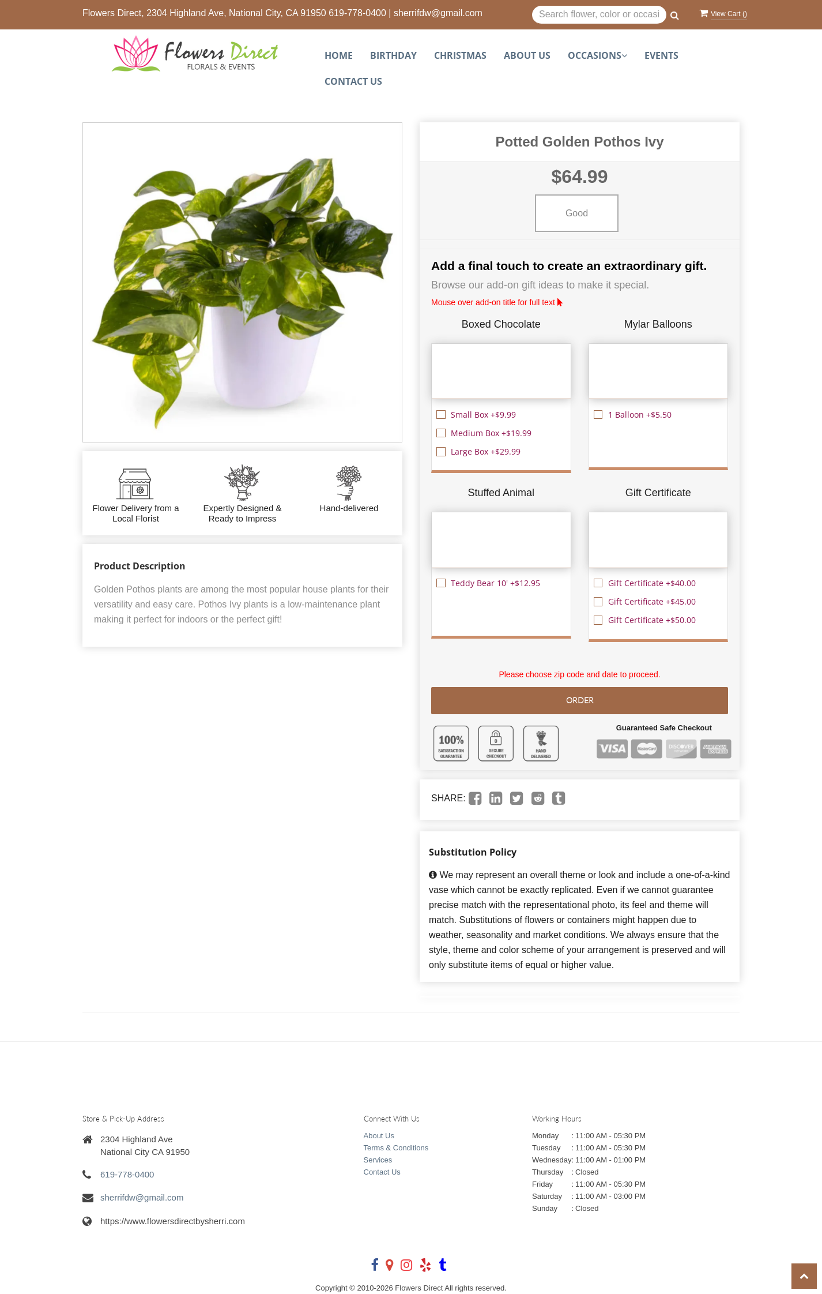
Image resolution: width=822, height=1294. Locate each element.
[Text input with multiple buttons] (599, 15)
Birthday (393, 55)
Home (339, 55)
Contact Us (353, 81)
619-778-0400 (357, 13)
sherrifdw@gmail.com (438, 13)
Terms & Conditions (396, 1147)
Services (378, 1160)
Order (580, 700)
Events (661, 55)
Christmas (460, 55)
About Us (527, 55)
